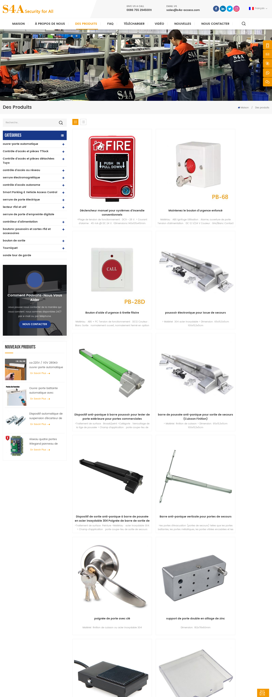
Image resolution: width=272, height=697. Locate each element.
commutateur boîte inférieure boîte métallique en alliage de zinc (246, 386)
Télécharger (134, 23)
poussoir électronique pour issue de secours (245, 180)
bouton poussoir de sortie (97, 619)
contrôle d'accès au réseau (21, 170)
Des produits (86, 23)
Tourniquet (10, 248)
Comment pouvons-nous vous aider (35, 297)
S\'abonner (205, 646)
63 (199, 412)
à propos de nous (155, 625)
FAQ (110, 23)
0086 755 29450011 (139, 10)
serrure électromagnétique (21, 177)
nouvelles (182, 23)
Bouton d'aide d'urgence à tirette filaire (196, 180)
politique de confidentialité (108, 690)
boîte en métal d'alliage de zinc (195, 386)
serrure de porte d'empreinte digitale (28, 214)
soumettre (197, 575)
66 (227, 412)
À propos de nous (50, 23)
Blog (147, 655)
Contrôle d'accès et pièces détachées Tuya (28, 161)
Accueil (149, 619)
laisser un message (249, 693)
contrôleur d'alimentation (20, 222)
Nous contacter (215, 23)
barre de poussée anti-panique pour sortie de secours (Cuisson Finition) (146, 248)
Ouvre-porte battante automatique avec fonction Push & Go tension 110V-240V (46, 390)
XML (87, 690)
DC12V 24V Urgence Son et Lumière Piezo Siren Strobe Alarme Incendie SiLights (146, 386)
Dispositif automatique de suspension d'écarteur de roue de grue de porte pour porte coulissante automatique (46, 416)
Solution (150, 643)
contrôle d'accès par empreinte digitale (105, 649)
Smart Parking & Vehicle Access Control (30, 192)
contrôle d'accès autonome (21, 185)
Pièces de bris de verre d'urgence (95, 386)
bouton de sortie (14, 240)
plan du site (152, 661)
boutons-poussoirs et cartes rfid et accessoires (27, 231)
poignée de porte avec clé (96, 315)
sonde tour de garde (17, 255)
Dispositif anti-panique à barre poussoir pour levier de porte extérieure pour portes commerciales (95, 248)
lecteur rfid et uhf (14, 207)
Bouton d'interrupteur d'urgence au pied (195, 317)
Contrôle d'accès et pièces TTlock (25, 151)
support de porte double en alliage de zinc (146, 317)
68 (245, 412)
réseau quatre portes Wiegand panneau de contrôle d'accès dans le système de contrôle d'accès (45, 441)
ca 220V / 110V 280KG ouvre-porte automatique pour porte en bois (46, 365)
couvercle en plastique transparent (246, 317)
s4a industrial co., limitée (24, 613)
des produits (152, 631)
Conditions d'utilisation (158, 667)
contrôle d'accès (92, 631)
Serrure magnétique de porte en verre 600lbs (108, 643)
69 (254, 412)
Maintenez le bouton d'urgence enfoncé (145, 180)
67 (236, 412)
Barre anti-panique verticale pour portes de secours (246, 248)
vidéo (159, 23)
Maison (18, 23)
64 (208, 412)
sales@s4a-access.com (183, 10)
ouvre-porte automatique (20, 144)
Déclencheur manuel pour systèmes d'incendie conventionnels (95, 180)
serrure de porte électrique (21, 199)
